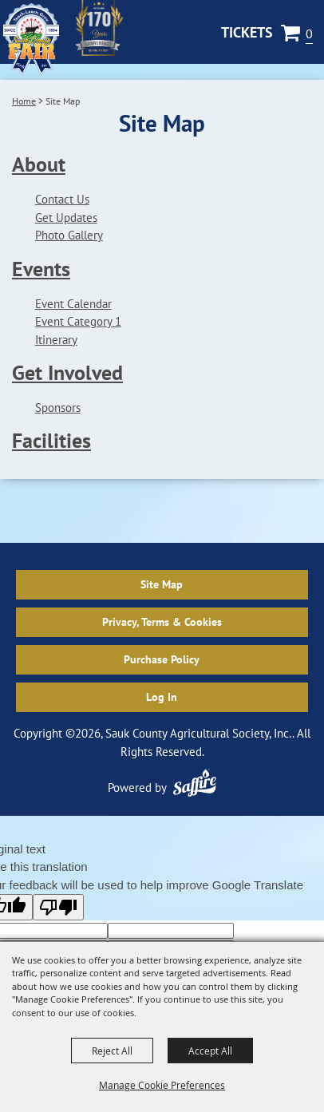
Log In (161, 697)
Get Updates (66, 217)
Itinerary (56, 339)
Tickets (247, 32)
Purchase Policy (162, 659)
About (38, 164)
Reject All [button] (112, 1050)
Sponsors (58, 407)
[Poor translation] (58, 907)
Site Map (161, 584)
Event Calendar (73, 303)
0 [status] (309, 34)
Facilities (51, 440)
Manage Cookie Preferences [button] (162, 1084)
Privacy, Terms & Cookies (162, 622)
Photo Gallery (69, 235)
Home (24, 101)
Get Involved (67, 372)
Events (41, 268)
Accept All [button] (210, 1050)
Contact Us (62, 199)
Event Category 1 (78, 321)
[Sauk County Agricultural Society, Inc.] (31, 40)
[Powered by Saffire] (194, 783)
